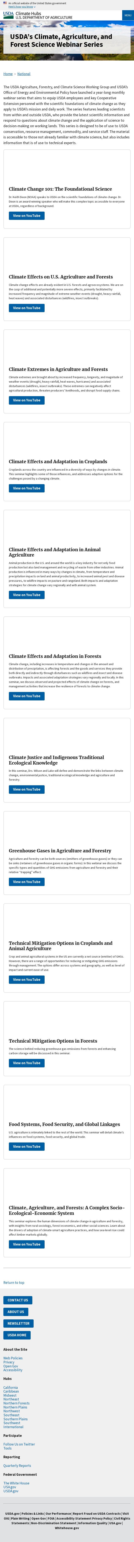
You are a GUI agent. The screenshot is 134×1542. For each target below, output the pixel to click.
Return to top (13, 1282)
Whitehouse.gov (67, 1528)
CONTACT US (18, 1300)
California (10, 1387)
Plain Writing (20, 1518)
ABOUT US (16, 1311)
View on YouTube (26, 215)
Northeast (11, 1399)
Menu (128, 15)
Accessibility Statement (74, 1518)
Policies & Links (33, 1514)
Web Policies (13, 1358)
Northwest (11, 1411)
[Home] (37, 18)
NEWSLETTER (18, 1323)
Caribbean (11, 1391)
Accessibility (12, 1370)
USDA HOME (17, 1335)
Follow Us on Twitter (19, 1444)
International (13, 1427)
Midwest (9, 1395)
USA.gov (9, 1487)
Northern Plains (15, 1407)
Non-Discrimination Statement (53, 1523)
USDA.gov (10, 1491)
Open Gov (10, 1366)
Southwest (11, 1423)
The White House (16, 1483)
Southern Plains (15, 1419)
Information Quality (92, 1523)
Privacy (8, 1362)
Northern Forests (16, 1403)
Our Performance (58, 1514)
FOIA (51, 1518)
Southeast (11, 1415)
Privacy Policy (102, 1518)
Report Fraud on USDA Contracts (97, 1514)
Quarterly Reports (17, 1465)
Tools (7, 1448)
